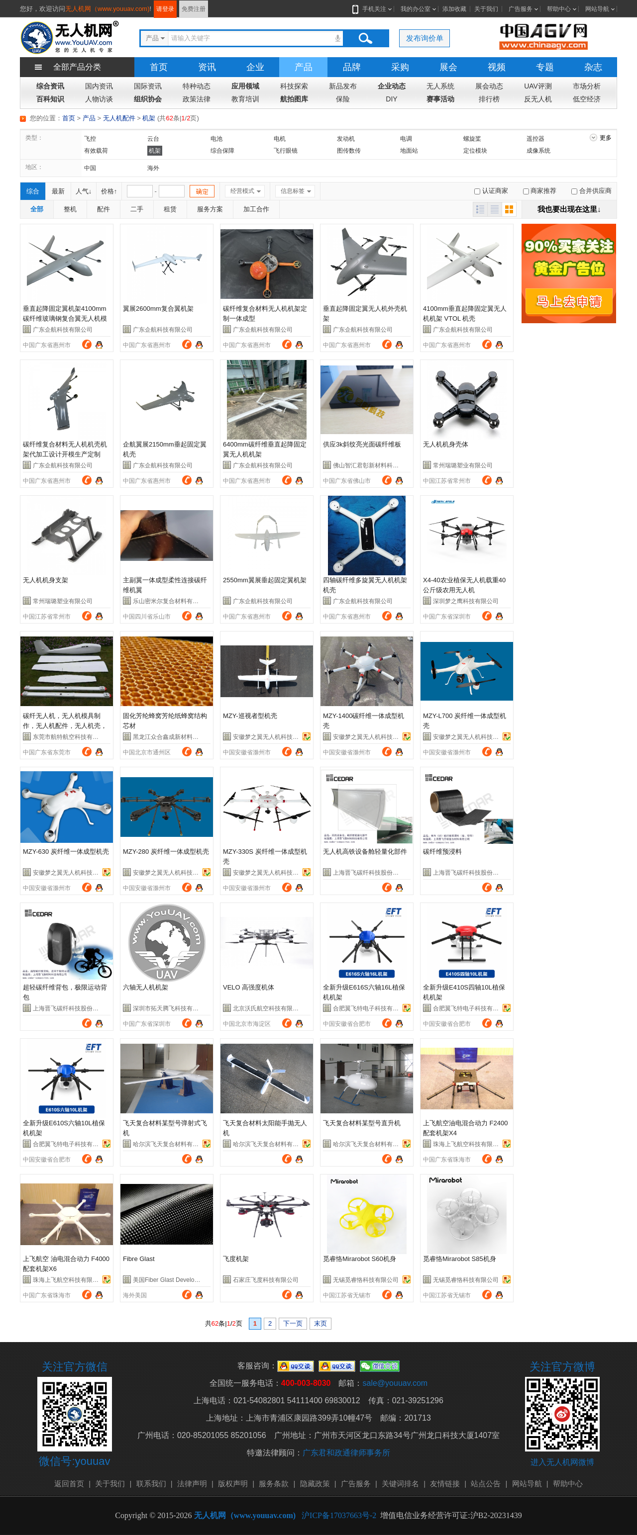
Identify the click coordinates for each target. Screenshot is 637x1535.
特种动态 (197, 86)
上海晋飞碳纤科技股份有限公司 (375, 872)
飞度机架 (236, 1259)
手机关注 (372, 8)
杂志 (593, 67)
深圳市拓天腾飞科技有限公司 (172, 1008)
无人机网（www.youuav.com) (107, 8)
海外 (153, 168)
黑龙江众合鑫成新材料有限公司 (174, 736)
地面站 (409, 150)
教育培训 (245, 99)
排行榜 (489, 99)
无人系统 (440, 86)
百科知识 (50, 99)
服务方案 (210, 209)
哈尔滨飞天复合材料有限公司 (172, 1144)
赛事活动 (440, 99)
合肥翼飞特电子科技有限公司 (372, 1008)
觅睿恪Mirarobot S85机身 (459, 1259)
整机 (70, 209)
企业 (255, 67)
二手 (136, 209)
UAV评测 (538, 86)
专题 (545, 67)
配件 (103, 209)
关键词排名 (400, 1483)
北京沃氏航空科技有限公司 (269, 1008)
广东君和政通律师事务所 (346, 1452)
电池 (216, 138)
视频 (497, 67)
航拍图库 (294, 99)
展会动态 (489, 86)
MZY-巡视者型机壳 (250, 716)
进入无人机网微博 (562, 1462)
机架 (148, 118)
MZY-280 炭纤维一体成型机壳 (166, 851)
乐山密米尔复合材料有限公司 (172, 601)
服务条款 (274, 1483)
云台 (153, 138)
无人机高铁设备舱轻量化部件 (365, 851)
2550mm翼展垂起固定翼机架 (265, 580)
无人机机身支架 (45, 580)
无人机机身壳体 (445, 444)
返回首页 (69, 1483)
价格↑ (109, 191)
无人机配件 (119, 118)
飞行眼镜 (286, 150)
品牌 (352, 67)
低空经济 (587, 99)
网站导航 (597, 8)
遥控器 (535, 138)
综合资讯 (50, 86)
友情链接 (445, 1483)
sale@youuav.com (394, 1383)
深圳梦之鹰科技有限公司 (466, 601)
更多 (606, 137)
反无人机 (538, 99)
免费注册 (194, 8)
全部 (36, 209)
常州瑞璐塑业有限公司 (463, 465)
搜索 (365, 38)
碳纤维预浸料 (442, 851)
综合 (32, 191)
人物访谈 (99, 99)
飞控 (90, 138)
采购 (400, 67)
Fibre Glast (139, 1259)
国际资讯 (148, 86)
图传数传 (349, 150)
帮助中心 (559, 8)
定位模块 (475, 150)
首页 (159, 67)
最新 (58, 191)
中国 (90, 168)
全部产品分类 (77, 67)
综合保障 (222, 150)
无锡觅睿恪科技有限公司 (366, 1279)
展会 (448, 67)
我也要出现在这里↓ (569, 209)
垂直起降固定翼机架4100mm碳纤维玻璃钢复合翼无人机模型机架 (65, 318)
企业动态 (392, 86)
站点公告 (486, 1483)
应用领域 (245, 86)
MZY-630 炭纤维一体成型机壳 (66, 851)
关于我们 (486, 8)
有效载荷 (96, 150)
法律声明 (192, 1483)
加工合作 (256, 209)
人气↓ (84, 191)
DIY (391, 99)
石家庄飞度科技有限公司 (266, 1279)
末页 (320, 1323)
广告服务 (520, 8)
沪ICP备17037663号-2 (339, 1515)
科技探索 (294, 86)
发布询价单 (424, 38)
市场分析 (587, 86)
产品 (304, 67)
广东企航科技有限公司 (63, 329)
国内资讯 (99, 86)
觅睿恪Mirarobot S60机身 (359, 1259)
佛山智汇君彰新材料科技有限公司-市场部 (387, 465)
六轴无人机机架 (145, 987)
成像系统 (538, 150)
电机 (280, 138)
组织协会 (148, 99)
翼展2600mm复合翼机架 (158, 308)
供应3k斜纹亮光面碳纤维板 (362, 444)
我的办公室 (415, 8)
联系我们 (151, 1483)
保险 (343, 99)
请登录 (165, 8)
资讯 (207, 67)
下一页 (293, 1323)
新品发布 (343, 86)
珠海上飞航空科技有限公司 (469, 1144)
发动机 (346, 138)
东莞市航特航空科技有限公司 (71, 736)
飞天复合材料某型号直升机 (362, 1123)
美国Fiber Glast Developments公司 (179, 1279)
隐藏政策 (315, 1483)
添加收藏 (454, 8)
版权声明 (233, 1483)
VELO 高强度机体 (248, 987)
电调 (406, 138)
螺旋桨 (472, 138)
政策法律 (197, 99)
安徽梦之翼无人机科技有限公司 (275, 736)
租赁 (170, 209)
